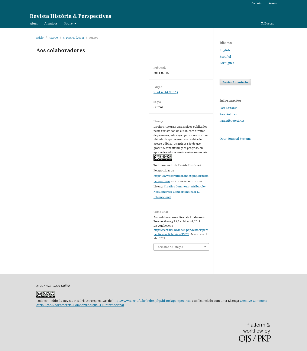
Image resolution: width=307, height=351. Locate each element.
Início (40, 37)
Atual (34, 23)
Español (225, 57)
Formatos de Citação (169, 247)
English (225, 50)
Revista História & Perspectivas (70, 15)
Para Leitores (228, 108)
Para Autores (228, 114)
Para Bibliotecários (232, 120)
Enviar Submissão (235, 82)
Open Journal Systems (235, 139)
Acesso (272, 3)
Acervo (53, 37)
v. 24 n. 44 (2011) (73, 37)
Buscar (267, 23)
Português (227, 63)
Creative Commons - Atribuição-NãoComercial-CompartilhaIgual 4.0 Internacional (180, 191)
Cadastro (257, 3)
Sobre (69, 23)
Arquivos (50, 23)
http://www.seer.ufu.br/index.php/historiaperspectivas (152, 301)
